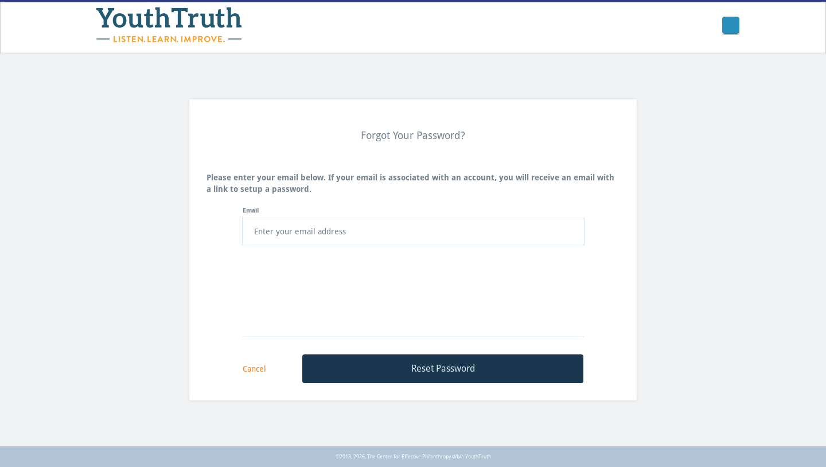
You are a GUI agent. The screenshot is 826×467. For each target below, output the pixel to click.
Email (251, 210)
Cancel (254, 368)
